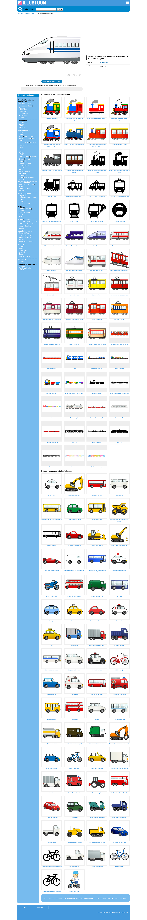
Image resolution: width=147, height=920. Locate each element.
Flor (19, 131)
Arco (28, 221)
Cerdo (21, 157)
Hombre (28, 237)
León (21, 161)
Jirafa (29, 163)
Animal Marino (24, 182)
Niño (20, 235)
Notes (28, 256)
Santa (29, 104)
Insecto (21, 179)
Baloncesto (23, 250)
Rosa (21, 133)
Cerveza (22, 204)
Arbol (21, 136)
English (25, 907)
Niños (26, 233)
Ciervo (21, 159)
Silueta (21, 270)
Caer (21, 126)
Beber (28, 194)
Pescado (22, 184)
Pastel (21, 202)
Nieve (26, 142)
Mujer (21, 237)
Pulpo (21, 186)
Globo (28, 224)
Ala (33, 224)
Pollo (21, 177)
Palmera (32, 136)
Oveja (27, 159)
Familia (21, 231)
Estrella (21, 140)
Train (32, 13)
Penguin (22, 190)
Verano (21, 124)
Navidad (22, 104)
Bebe (21, 233)
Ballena (21, 188)
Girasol (21, 134)
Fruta (21, 198)
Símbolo (27, 219)
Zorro (27, 165)
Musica (21, 256)
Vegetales (22, 196)
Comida (21, 194)
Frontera (22, 266)
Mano (31, 241)
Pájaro (21, 175)
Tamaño (28, 138)
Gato (21, 147)
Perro (21, 149)
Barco (21, 214)
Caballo (33, 157)
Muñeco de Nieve (25, 106)
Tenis (21, 254)
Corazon (22, 221)
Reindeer (22, 108)
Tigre (26, 161)
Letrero (21, 228)
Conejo (21, 168)
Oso (20, 151)
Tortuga (27, 171)
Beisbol (21, 248)
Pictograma (23, 241)
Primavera (23, 122)
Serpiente (22, 173)
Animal (21, 146)
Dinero (21, 261)
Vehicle (27, 13)
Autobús (22, 211)
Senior (21, 239)
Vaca (27, 157)
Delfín (28, 188)
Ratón (21, 169)
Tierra (21, 138)
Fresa (34, 198)
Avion (21, 212)
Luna (34, 138)
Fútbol (21, 247)
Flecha (34, 221)
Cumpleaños (23, 113)
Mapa (21, 226)
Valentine (22, 112)
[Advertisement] (108, 35)
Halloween (23, 110)
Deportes (21, 245)
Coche (21, 209)
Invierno (22, 128)
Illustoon (20, 13)
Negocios (22, 259)
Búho (27, 175)
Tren (20, 216)
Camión (28, 209)
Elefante (22, 163)
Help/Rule (40, 907)
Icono (20, 219)
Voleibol (22, 252)
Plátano (22, 200)
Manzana (26, 198)
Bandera (28, 226)
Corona (21, 224)
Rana (21, 171)
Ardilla (21, 165)
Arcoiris (33, 142)
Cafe (28, 204)
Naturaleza (26, 131)
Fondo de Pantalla (25, 268)
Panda (21, 153)
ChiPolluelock (29, 177)
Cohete (27, 212)
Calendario (23, 117)
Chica (26, 235)
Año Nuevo (23, 115)
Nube (21, 142)
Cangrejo (30, 184)
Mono (21, 155)
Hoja (26, 136)
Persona (28, 231)
